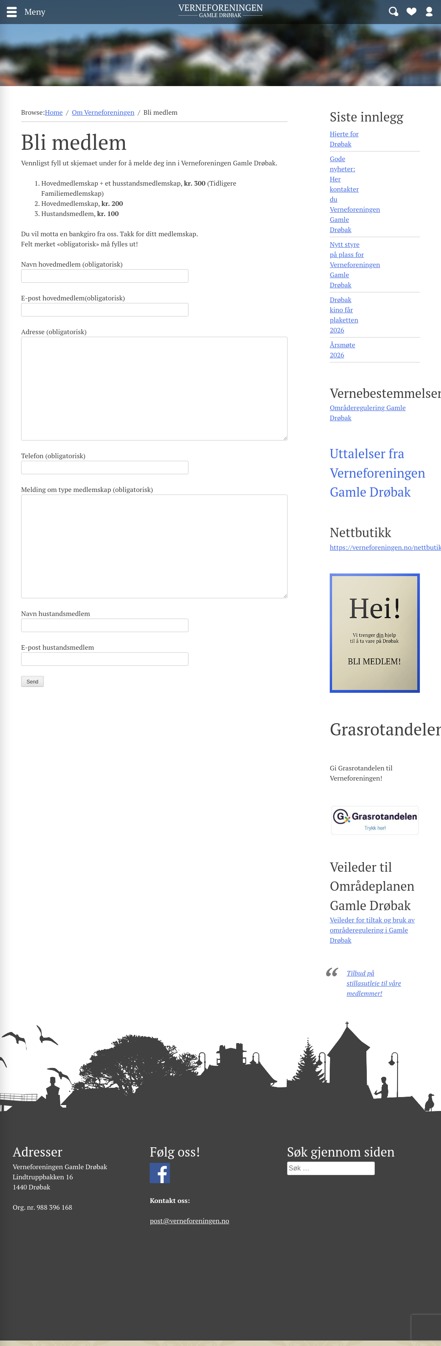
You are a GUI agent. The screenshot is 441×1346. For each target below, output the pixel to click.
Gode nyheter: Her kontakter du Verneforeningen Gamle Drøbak (355, 194)
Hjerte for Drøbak (344, 139)
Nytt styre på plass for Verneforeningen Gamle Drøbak (355, 264)
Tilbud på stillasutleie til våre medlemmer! (374, 983)
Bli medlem (411, 11)
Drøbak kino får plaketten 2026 (344, 315)
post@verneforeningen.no (189, 1220)
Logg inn (429, 11)
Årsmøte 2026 (342, 349)
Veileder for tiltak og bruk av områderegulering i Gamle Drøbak (372, 930)
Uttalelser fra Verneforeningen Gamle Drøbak (377, 472)
